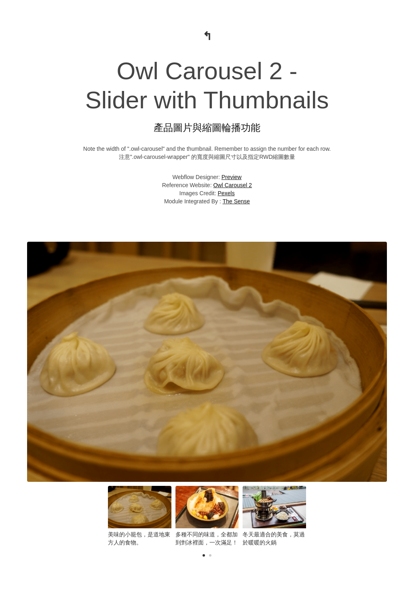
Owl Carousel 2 (232, 185)
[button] (204, 555)
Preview (232, 177)
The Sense (236, 201)
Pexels (226, 193)
